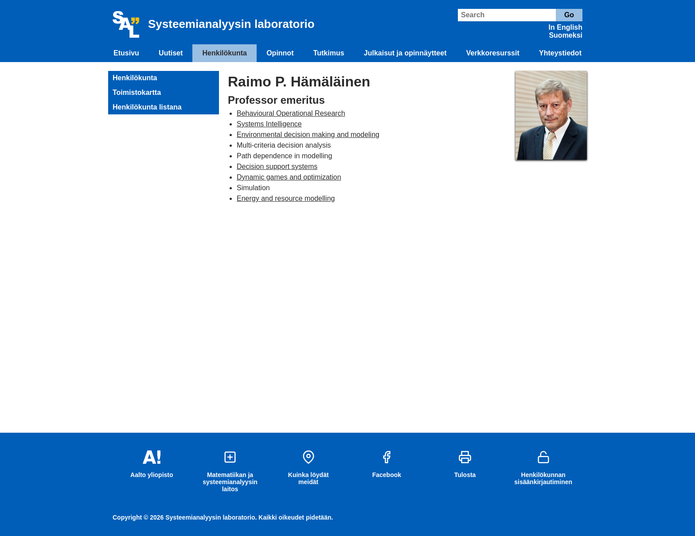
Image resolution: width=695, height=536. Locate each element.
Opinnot (279, 53)
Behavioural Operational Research (291, 113)
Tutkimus (328, 53)
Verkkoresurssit (492, 53)
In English (565, 27)
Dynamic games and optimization (289, 177)
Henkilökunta (225, 53)
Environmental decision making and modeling (308, 134)
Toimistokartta (137, 92)
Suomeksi (565, 35)
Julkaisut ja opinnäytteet (405, 53)
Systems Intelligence (269, 124)
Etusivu (126, 53)
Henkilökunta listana (147, 107)
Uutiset (171, 53)
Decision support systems (277, 166)
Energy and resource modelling (286, 198)
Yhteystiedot (560, 53)
